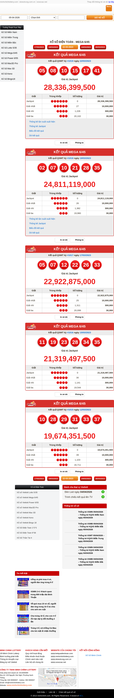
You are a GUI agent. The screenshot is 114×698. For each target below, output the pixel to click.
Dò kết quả (34, 135)
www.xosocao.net (58, 662)
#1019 (70, 61)
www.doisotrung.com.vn (61, 659)
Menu (109, 6)
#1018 (70, 158)
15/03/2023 (85, 332)
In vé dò (63, 143)
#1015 (70, 409)
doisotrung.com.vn (27, 2)
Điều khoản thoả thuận (35, 656)
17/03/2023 (85, 255)
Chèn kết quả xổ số (67, 692)
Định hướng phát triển (9, 656)
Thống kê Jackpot (37, 126)
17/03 (39, 47)
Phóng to (79, 143)
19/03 (53, 47)
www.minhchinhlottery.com (62, 656)
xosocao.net (42, 2)
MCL (81, 696)
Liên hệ (52, 692)
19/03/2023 (85, 158)
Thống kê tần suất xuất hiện (42, 121)
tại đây (111, 2)
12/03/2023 (85, 409)
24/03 (86, 47)
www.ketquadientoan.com (62, 653)
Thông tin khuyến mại (9, 659)
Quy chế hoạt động (33, 653)
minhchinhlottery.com (9, 2)
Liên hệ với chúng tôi (34, 662)
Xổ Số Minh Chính (93, 655)
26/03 (100, 47)
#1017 (70, 255)
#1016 (70, 332)
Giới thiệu (41, 692)
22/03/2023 (85, 61)
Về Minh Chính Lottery (9, 653)
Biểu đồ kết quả (36, 131)
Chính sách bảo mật (34, 659)
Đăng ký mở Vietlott (8, 662)
